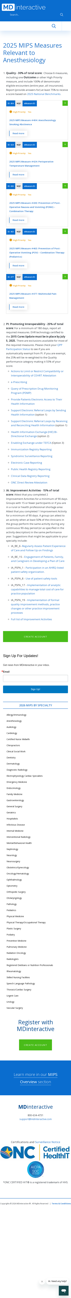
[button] (37, 114)
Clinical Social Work (16, 751)
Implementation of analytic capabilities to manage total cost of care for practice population (37, 589)
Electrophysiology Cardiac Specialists (25, 775)
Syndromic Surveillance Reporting (31, 456)
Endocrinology (14, 788)
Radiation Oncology (16, 952)
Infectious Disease (16, 824)
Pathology (12, 904)
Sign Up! (35, 689)
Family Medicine (14, 794)
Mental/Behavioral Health (19, 843)
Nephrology (12, 849)
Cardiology (12, 733)
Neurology (12, 855)
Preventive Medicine (16, 940)
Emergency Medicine (17, 782)
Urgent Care (12, 995)
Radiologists (13, 959)
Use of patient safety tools (41, 578)
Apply (62, 14)
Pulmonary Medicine (17, 946)
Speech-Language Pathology (21, 983)
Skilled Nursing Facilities (18, 977)
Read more (18, 133)
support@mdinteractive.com (36, 1119)
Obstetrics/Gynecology (18, 867)
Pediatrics (11, 910)
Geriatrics (11, 812)
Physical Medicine (15, 916)
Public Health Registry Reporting (30, 469)
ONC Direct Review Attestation (29, 482)
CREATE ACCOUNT (35, 636)
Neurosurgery (13, 861)
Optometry (12, 885)
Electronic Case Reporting (26, 462)
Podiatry (11, 934)
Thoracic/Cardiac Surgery (19, 989)
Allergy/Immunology (16, 714)
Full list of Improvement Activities (31, 619)
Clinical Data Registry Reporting (30, 476)
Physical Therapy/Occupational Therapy (26, 922)
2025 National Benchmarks (43, 94)
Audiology (11, 727)
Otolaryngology (14, 898)
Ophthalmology (14, 879)
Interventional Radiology (18, 836)
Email (6, 672)
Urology (10, 1001)
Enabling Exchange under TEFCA (31, 443)
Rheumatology (14, 971)
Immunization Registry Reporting (31, 449)
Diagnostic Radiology (17, 769)
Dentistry (11, 757)
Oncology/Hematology (18, 873)
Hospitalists (12, 818)
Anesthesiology (14, 720)
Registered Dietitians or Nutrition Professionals (30, 965)
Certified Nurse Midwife (18, 739)
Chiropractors (13, 745)
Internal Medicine (15, 830)
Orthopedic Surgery (16, 891)
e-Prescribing (19, 382)
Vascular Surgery (15, 1007)
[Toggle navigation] (66, 26)
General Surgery (14, 806)
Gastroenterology (15, 800)
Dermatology (13, 763)
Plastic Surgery (14, 928)
